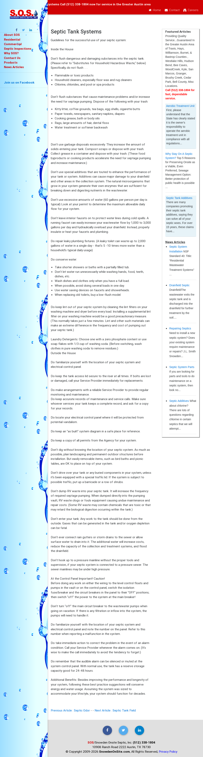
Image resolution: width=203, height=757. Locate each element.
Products (10, 62)
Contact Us (12, 58)
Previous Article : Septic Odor (70, 710)
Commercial (13, 44)
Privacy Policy (168, 751)
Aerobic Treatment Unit (180, 105)
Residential (12, 39)
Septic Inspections (17, 48)
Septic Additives (179, 400)
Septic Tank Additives (179, 198)
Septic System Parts (181, 367)
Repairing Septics (180, 328)
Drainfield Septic (179, 285)
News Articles (14, 67)
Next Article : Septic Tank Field (115, 710)
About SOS (12, 35)
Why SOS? (11, 53)
